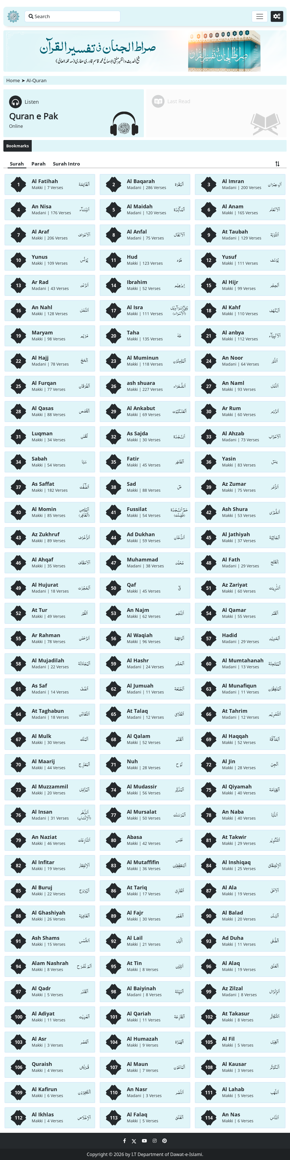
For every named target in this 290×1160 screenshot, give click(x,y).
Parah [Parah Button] (41, 163)
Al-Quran (36, 80)
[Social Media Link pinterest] (164, 1141)
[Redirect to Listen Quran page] (73, 113)
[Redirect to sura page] (216, 113)
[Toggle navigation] (258, 16)
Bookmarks (17, 146)
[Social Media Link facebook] (125, 1141)
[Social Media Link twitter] (134, 1141)
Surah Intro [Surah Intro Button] (72, 163)
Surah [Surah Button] (17, 163)
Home (13, 80)
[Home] (13, 16)
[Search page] (88, 16)
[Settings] (276, 16)
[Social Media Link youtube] (145, 1141)
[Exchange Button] (277, 164)
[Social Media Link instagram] (155, 1141)
